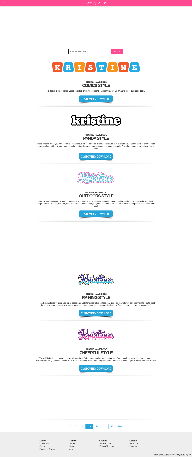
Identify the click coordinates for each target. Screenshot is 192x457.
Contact (133, 440)
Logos (42, 440)
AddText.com (105, 443)
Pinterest (133, 446)
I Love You (44, 443)
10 (90, 426)
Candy (42, 446)
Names (72, 440)
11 (97, 426)
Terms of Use (164, 455)
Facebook (133, 443)
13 (112, 426)
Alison (72, 443)
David (71, 446)
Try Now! (117, 51)
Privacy (156, 455)
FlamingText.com (106, 446)
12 (104, 426)
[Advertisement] (96, 27)
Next (120, 426)
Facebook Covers (47, 449)
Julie (71, 449)
